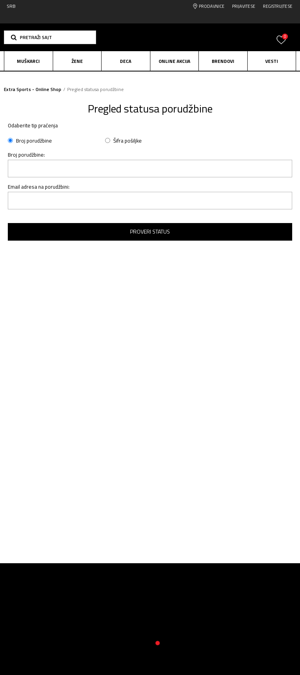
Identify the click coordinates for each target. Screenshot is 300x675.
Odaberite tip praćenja (33, 126)
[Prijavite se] (281, 44)
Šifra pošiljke (127, 141)
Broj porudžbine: (26, 155)
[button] (50, 37)
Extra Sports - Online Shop (32, 89)
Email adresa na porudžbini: (39, 187)
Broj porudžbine (34, 141)
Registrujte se (277, 6)
